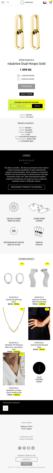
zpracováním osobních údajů (37, 464)
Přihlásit (26, 461)
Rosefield (29, 60)
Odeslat (37, 106)
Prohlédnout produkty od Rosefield (26, 187)
